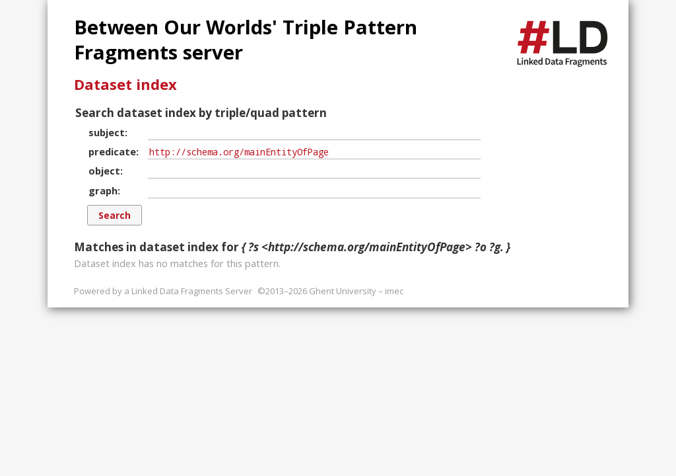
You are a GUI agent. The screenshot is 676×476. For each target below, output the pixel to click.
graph (103, 190)
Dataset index (125, 84)
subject (106, 132)
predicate (112, 151)
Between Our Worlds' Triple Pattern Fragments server (245, 39)
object (104, 170)
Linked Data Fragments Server (191, 291)
